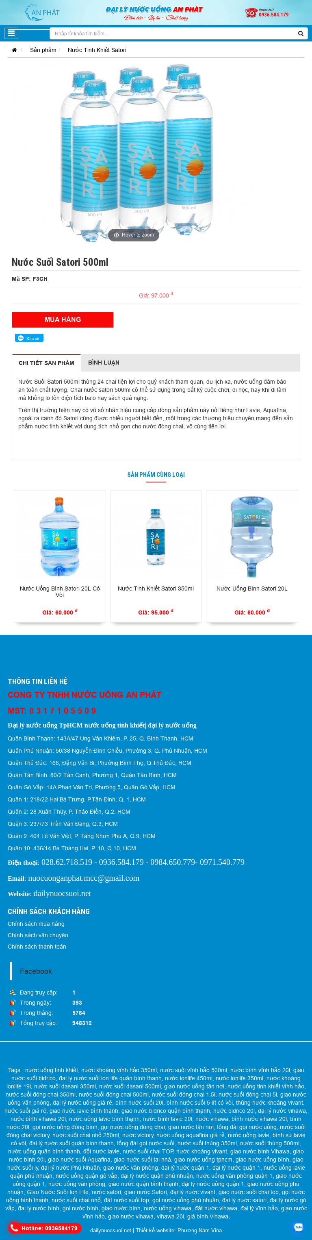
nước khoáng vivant (201, 1151)
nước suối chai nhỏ (76, 1200)
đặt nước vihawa (216, 1208)
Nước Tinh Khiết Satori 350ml (156, 588)
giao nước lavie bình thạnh (84, 1111)
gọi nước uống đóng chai (133, 1127)
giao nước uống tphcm (203, 1159)
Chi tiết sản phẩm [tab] (46, 363)
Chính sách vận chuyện (38, 935)
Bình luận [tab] (103, 362)
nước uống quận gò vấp (86, 1176)
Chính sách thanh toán (37, 946)
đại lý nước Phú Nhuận (70, 1167)
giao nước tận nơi (191, 1127)
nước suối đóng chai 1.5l (183, 1094)
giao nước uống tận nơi (194, 1086)
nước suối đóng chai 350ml (41, 1094)
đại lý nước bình (38, 1208)
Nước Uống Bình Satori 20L (252, 588)
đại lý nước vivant (192, 1192)
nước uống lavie (248, 1135)
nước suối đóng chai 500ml (114, 1094)
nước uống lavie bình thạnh (104, 1119)
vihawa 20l (170, 1216)
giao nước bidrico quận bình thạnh (165, 1111)
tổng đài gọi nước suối (145, 1143)
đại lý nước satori (244, 1200)
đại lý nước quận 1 (185, 1167)
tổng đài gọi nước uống (247, 1127)
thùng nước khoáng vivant (269, 1102)
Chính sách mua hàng (36, 924)
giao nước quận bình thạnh (143, 1184)
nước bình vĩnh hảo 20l (260, 1070)
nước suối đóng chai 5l (248, 1094)
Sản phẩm (43, 50)
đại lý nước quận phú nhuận (157, 1176)
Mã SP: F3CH (30, 279)
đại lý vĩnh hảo (259, 1208)
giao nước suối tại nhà (142, 1159)
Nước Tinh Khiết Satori (97, 50)
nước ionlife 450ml (188, 1078)
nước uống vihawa (167, 1208)
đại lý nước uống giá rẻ (82, 1102)
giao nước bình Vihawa (260, 1151)
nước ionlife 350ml (239, 1078)
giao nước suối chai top (249, 1192)
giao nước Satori (145, 1192)
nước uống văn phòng (76, 1184)
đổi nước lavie (101, 1151)
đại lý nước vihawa (282, 1111)
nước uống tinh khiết (51, 1070)
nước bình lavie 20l (167, 1119)
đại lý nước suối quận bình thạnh (71, 1143)
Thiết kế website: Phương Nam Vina (179, 1230)
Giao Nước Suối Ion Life (58, 1192)
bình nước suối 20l (139, 1102)
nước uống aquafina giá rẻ (190, 1135)
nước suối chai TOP (148, 1151)
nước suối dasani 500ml (130, 1086)
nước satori (106, 1192)
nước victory (138, 1135)
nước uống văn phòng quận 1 (234, 1176)
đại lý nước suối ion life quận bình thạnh (110, 1078)
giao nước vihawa (131, 1216)
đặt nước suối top (126, 1200)
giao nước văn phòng (130, 1167)
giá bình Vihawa (207, 1216)
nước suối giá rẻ (25, 1111)
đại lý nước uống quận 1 (213, 1184)
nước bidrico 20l (234, 1111)
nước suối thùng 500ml (269, 1143)
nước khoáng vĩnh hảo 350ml (119, 1070)
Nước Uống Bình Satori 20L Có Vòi (60, 592)
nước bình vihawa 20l (38, 1119)
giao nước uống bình (262, 1159)
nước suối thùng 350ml (207, 1143)
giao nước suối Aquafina (79, 1159)
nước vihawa (211, 1119)
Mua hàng (63, 320)
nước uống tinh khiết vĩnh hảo (266, 1086)
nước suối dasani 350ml (65, 1086)
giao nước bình (121, 1208)
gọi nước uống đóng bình (65, 1127)
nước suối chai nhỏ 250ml (85, 1135)
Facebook (36, 971)
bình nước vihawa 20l (259, 1119)
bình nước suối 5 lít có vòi (200, 1102)
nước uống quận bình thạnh (44, 1151)
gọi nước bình (80, 1208)
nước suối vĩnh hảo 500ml (193, 1070)
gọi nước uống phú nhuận (185, 1200)
